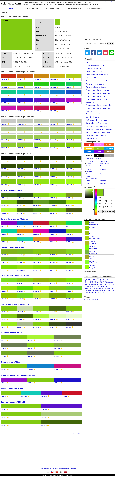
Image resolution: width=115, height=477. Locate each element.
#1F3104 (52, 161)
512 (108, 283)
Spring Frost (93, 263)
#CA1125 (53, 111)
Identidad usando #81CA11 (13, 333)
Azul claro (109, 148)
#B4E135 (36, 299)
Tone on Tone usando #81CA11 (14, 190)
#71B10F (53, 177)
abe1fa (96, 284)
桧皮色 (102, 288)
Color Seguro (91, 78)
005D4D (101, 284)
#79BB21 (20, 255)
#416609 (44, 425)
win (99, 286)
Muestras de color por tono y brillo (98, 105)
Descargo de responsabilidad (61, 468)
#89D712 (20, 185)
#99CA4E (37, 140)
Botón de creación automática (97, 126)
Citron (91, 258)
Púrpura (99, 152)
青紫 (92, 284)
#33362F (68, 327)
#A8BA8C (20, 327)
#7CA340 (57, 348)
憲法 (91, 286)
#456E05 (19, 319)
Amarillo (89, 148)
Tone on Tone (90, 161)
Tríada (88, 176)
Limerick (91, 234)
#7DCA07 (69, 148)
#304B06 (4, 169)
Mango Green (93, 268)
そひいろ (92, 288)
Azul (89, 152)
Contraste (103, 183)
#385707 (20, 169)
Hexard (88, 183)
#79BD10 (69, 177)
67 (106, 286)
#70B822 (3, 262)
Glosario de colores (93, 138)
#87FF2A (92, 261)
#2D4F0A (20, 205)
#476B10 (52, 312)
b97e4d (110, 281)
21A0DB (109, 290)
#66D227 (68, 291)
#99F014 (52, 185)
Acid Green (92, 243)
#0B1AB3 (52, 234)
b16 (111, 283)
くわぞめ (107, 288)
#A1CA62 (4, 140)
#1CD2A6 (20, 242)
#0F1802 (20, 161)
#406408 (36, 169)
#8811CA (53, 103)
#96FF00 (92, 266)
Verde (99, 148)
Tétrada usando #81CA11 (12, 389)
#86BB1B (52, 255)
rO (96, 286)
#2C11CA (20, 103)
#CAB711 (53, 79)
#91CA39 (69, 140)
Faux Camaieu (104, 163)
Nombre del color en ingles (96, 87)
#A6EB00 (36, 291)
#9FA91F (92, 256)
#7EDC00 (3, 270)
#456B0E (20, 213)
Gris (109, 155)
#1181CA (53, 95)
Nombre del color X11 (94, 71)
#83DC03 (36, 270)
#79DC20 (3, 283)
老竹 (88, 284)
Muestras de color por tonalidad (97, 90)
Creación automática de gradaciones (99, 129)
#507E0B (69, 169)
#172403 (36, 161)
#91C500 (3, 299)
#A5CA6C (69, 132)
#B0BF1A (92, 241)
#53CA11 (20, 87)
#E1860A (19, 234)
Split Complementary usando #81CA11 (18, 375)
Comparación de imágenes (96, 135)
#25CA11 (36, 87)
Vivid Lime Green (94, 238)
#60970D (20, 177)
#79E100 (68, 283)
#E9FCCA (69, 319)
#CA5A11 (20, 79)
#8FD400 (92, 227)
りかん (87, 283)
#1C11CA (57, 383)
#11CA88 (4, 95)
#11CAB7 (20, 95)
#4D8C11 (36, 213)
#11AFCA (37, 95)
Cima (11, 8)
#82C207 (52, 270)
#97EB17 (3, 327)
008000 (87, 288)
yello (88, 286)
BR (101, 279)
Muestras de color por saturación (98, 93)
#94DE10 (20, 270)
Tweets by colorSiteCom (91, 299)
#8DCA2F (4, 148)
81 (105, 284)
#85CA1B (37, 148)
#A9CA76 (53, 132)
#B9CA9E (69, 124)
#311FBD (69, 242)
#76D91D (20, 299)
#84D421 (68, 255)
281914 (90, 279)
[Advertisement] (99, 24)
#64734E (30, 356)
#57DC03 (20, 291)
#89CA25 (20, 148)
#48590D (68, 213)
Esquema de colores (93, 159)
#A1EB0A (69, 205)
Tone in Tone (104, 161)
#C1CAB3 (37, 124)
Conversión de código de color (97, 123)
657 (86, 290)
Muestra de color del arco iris (96, 114)
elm (86, 284)
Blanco (89, 155)
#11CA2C (53, 87)
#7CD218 (36, 262)
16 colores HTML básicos (95, 68)
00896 (98, 288)
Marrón (109, 152)
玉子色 (97, 279)
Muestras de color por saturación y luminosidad (98, 108)
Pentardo (103, 180)
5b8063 (97, 292)
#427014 (3, 198)
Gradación (103, 166)
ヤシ (105, 290)
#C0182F (36, 226)
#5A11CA (37, 103)
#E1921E (36, 242)
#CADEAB (20, 312)
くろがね (101, 281)
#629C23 (36, 205)
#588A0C (4, 177)
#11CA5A (69, 87)
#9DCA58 (20, 140)
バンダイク (92, 283)
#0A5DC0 (20, 226)
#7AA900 (52, 299)
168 (86, 279)
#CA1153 (36, 111)
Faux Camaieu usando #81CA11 (15, 276)
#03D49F (3, 234)
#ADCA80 (37, 132)
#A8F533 (30, 340)
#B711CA (69, 103)
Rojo (89, 145)
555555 (91, 292)
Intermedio (89, 171)
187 (88, 281)
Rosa (99, 145)
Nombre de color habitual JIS (96, 81)
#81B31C (3, 255)
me (112, 288)
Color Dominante (91, 166)
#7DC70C (69, 312)
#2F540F (19, 198)
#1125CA (4, 103)
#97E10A (3, 291)
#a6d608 (92, 237)
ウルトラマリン (107, 279)
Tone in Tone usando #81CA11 (14, 219)
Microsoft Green (94, 224)
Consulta (73, 468)
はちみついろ (94, 281)
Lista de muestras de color (96, 65)
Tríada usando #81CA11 (11, 362)
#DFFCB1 (53, 319)
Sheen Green (93, 229)
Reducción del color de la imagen (98, 132)
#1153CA (69, 95)
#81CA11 (4, 87)
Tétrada (88, 180)
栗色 (99, 290)
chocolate (95, 290)
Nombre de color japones (95, 84)
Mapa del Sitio (109, 2)
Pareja (88, 174)
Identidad (88, 169)
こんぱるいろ (101, 283)
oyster (89, 290)
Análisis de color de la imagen (97, 120)
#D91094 (52, 242)
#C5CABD (21, 124)
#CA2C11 (4, 79)
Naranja (109, 145)
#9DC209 (92, 232)
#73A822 (3, 356)
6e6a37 (103, 286)
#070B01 (4, 161)
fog (94, 279)
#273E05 (69, 161)
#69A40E (36, 177)
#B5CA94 (4, 132)
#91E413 (36, 185)
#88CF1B (36, 312)
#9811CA (3, 383)
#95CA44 (53, 140)
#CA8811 (36, 79)
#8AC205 (52, 283)
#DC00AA (36, 234)
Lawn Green (93, 248)
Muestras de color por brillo (96, 96)
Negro (99, 155)
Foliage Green (93, 253)
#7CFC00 (92, 246)
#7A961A (68, 198)
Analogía (103, 169)
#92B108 (36, 283)
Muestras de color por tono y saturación (96, 100)
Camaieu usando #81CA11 (12, 247)
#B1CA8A (20, 132)
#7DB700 (92, 222)
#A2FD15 (69, 185)
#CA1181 (20, 111)
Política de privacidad (45, 468)
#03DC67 (69, 226)
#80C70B (68, 262)
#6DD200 (52, 262)
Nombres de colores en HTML (97, 75)
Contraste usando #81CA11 (13, 402)
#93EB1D (52, 198)
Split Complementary (92, 178)
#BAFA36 (3, 213)
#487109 (52, 169)
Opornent (103, 174)
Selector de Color (92, 117)
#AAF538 (36, 319)
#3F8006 (52, 205)
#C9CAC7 (4, 124)
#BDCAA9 (53, 124)
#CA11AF (4, 111)
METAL (102, 292)
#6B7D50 (3, 348)
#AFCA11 (69, 79)
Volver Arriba (76, 433)
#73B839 (92, 251)
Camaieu (88, 163)
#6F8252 (57, 340)
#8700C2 (3, 226)
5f (106, 283)
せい (106, 281)
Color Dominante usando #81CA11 (16, 304)
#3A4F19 (52, 327)
